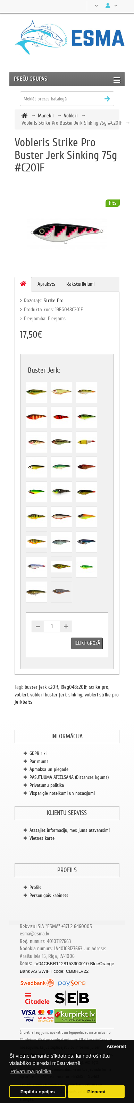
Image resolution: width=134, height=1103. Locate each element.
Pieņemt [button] (96, 1091)
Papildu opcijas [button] (37, 1091)
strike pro (98, 687)
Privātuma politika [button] (30, 1071)
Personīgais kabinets (49, 895)
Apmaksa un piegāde (49, 769)
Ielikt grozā (87, 643)
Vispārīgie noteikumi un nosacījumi (62, 793)
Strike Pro (54, 300)
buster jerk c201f (41, 687)
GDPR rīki (38, 753)
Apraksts (46, 284)
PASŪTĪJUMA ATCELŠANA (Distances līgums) (69, 777)
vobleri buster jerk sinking (56, 695)
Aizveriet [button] (116, 1046)
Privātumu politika (47, 785)
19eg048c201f (73, 687)
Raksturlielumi (80, 284)
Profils (35, 887)
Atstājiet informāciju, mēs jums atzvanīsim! (70, 830)
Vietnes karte (42, 838)
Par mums (39, 761)
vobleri (21, 695)
